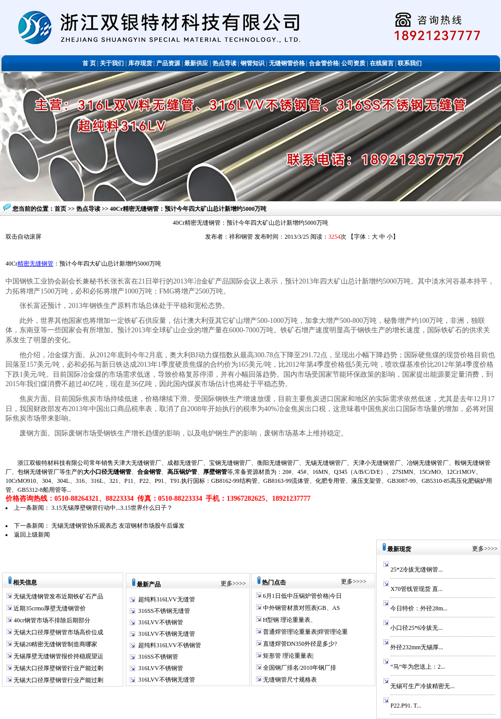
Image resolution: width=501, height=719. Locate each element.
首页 (60, 208)
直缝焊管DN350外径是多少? (299, 643)
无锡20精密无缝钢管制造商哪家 (54, 644)
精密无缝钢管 (35, 263)
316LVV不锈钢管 (160, 622)
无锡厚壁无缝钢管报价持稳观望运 (57, 656)
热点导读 (89, 208)
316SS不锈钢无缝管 (164, 610)
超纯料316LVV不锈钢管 (169, 645)
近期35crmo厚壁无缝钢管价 (49, 608)
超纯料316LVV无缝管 (166, 599)
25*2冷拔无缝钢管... (416, 569)
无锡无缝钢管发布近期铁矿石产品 (57, 596)
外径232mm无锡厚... (416, 647)
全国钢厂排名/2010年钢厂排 (298, 667)
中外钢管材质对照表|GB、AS (300, 607)
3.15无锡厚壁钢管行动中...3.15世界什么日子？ (112, 507)
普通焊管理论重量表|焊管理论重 (304, 631)
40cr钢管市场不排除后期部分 (51, 620)
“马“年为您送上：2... (417, 666)
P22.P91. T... (405, 705)
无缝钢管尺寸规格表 (289, 679)
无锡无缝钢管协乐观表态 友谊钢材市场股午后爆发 (118, 525)
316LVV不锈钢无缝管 (166, 633)
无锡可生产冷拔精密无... (422, 686)
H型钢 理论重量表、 (289, 619)
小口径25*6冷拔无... (416, 627)
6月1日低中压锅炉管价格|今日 (301, 595)
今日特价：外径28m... (418, 608)
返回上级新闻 (32, 534)
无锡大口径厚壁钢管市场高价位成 (57, 632)
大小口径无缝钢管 (107, 471)
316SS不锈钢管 (158, 656)
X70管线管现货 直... (416, 588)
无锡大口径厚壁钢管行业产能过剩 (57, 668)
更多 (227, 583)
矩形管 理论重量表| (287, 655)
